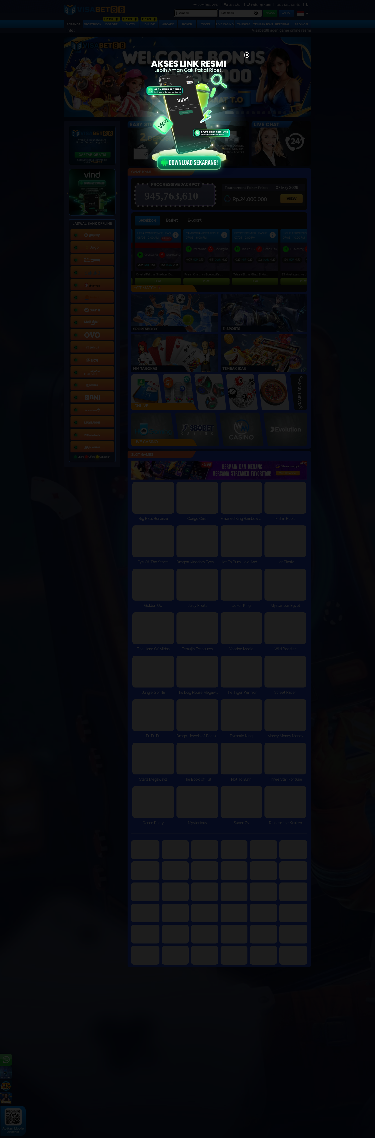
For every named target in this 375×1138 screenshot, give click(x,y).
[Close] (246, 55)
